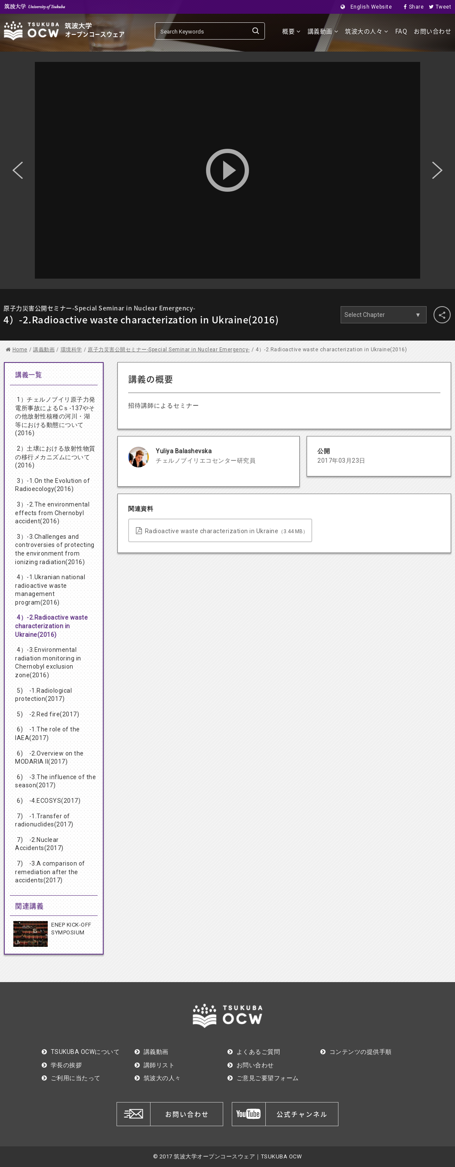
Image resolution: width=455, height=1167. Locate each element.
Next (437, 170)
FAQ (401, 31)
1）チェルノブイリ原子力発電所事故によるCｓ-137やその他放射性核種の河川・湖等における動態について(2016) (55, 416)
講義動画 (322, 31)
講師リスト (155, 1065)
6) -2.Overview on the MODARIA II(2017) (49, 757)
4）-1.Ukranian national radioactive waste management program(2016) (50, 590)
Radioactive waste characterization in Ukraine (222, 530)
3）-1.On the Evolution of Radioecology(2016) (52, 485)
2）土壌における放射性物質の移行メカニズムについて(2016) (55, 457)
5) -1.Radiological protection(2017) (43, 695)
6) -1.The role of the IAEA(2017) (47, 733)
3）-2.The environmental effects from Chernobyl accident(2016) (52, 513)
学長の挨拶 (62, 1065)
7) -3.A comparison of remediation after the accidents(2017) (50, 872)
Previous (17, 170)
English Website (363, 7)
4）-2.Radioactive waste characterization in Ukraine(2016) (51, 626)
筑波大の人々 (366, 31)
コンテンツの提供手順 (356, 1051)
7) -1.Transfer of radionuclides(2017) (44, 820)
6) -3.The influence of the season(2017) (55, 781)
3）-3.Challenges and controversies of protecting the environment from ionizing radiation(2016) (55, 549)
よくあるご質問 (254, 1051)
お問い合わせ (432, 31)
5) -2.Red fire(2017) (48, 714)
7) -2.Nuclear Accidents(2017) (39, 844)
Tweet (437, 7)
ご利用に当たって (71, 1078)
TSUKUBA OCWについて (81, 1051)
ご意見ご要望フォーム (263, 1078)
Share (411, 7)
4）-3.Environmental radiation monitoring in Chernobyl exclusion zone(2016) (48, 662)
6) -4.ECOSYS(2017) (48, 800)
